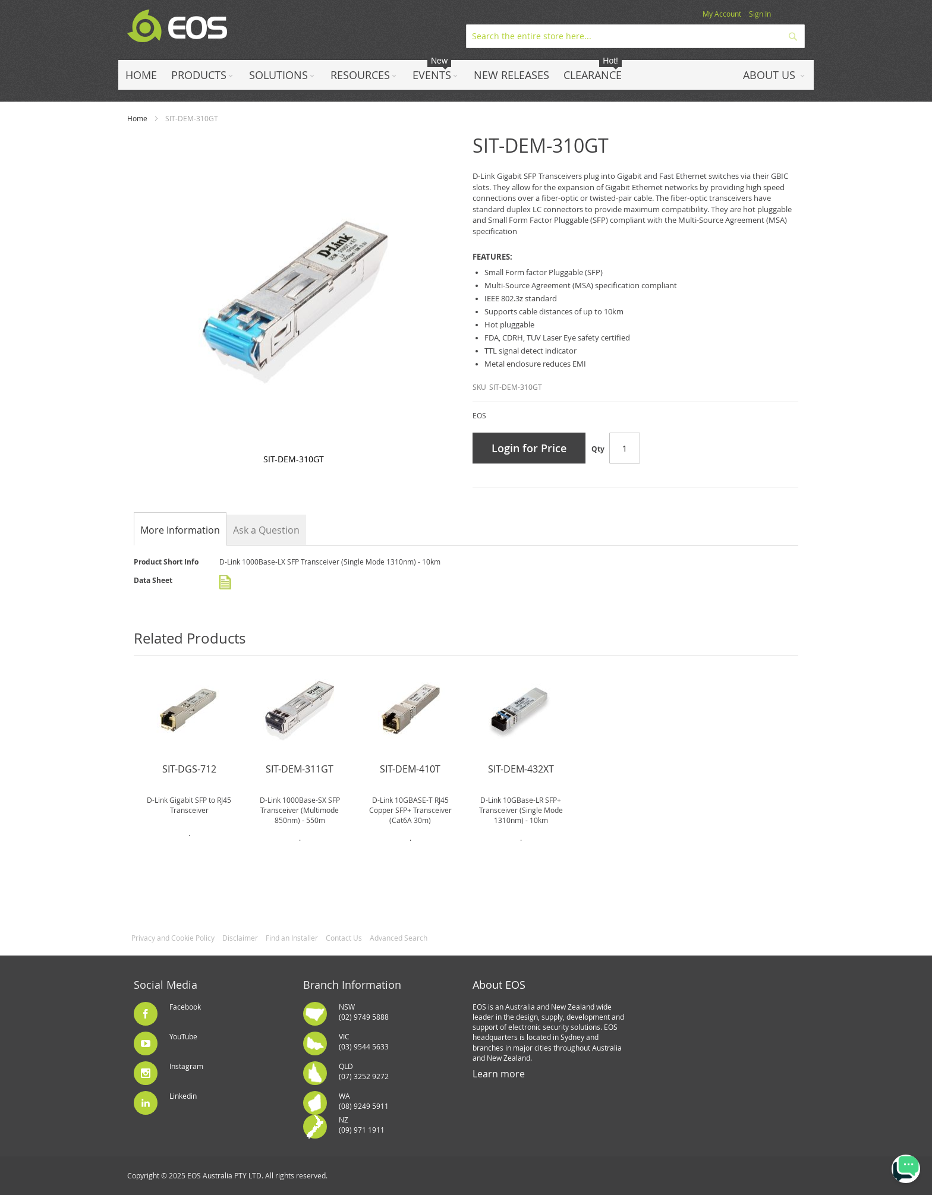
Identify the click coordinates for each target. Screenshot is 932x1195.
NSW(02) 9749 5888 (364, 1011)
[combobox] (635, 36)
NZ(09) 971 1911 (362, 1124)
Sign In (760, 13)
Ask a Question (266, 530)
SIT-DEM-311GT (299, 768)
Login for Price (529, 448)
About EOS (499, 985)
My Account (722, 13)
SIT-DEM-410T (410, 768)
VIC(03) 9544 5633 (364, 1041)
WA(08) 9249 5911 (364, 1101)
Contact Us (344, 937)
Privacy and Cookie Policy (173, 937)
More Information (180, 530)
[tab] (180, 530)
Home (137, 118)
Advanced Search (398, 937)
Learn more (499, 1073)
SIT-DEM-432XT (521, 768)
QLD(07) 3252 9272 (364, 1071)
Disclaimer (240, 937)
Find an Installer (292, 937)
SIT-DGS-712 (189, 768)
